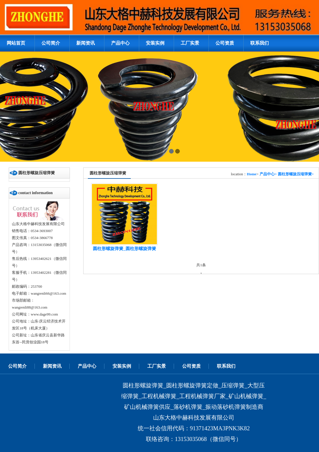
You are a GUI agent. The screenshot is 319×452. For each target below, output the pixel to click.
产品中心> (268, 174)
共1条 (201, 265)
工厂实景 (190, 43)
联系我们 (259, 43)
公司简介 (50, 43)
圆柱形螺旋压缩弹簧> (296, 174)
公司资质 (224, 43)
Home (251, 174)
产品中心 (120, 43)
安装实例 (155, 43)
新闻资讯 (85, 43)
